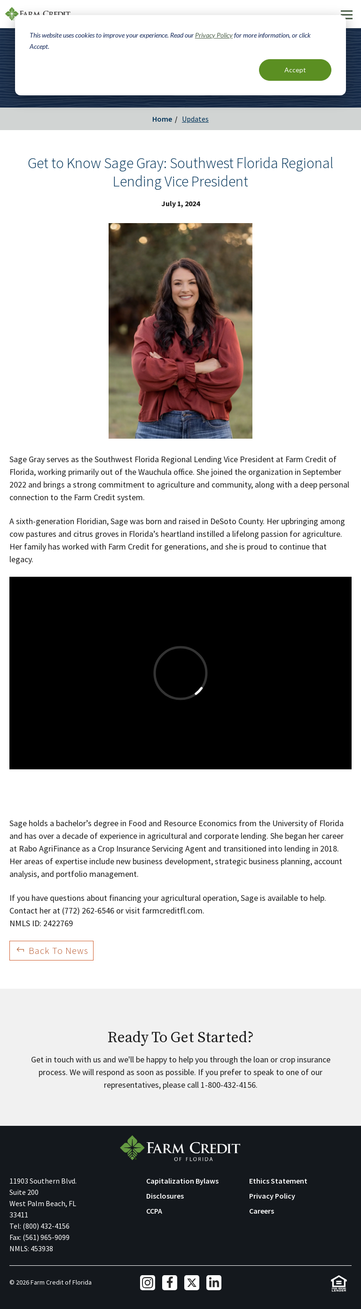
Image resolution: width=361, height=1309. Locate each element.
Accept (295, 70)
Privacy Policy (214, 35)
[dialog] (180, 55)
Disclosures (165, 1196)
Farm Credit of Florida (181, 1148)
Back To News (58, 950)
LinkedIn (213, 1282)
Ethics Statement (278, 1180)
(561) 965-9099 (46, 1237)
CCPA (154, 1211)
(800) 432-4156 (46, 1226)
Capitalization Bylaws (182, 1180)
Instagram (147, 1282)
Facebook (169, 1282)
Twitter (191, 1282)
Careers (261, 1211)
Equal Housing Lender (338, 1283)
